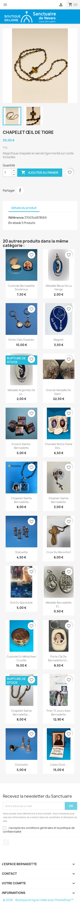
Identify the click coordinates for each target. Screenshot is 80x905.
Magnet (59, 339)
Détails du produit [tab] (24, 208)
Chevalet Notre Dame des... (58, 446)
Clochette (21, 764)
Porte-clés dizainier (21, 339)
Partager (20, 190)
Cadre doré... (58, 764)
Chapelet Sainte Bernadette (21, 500)
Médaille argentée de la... (21, 392)
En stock (14, 223)
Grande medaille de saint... (58, 392)
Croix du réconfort (58, 552)
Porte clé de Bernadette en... (58, 658)
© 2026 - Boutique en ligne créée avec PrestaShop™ (38, 900)
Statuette (21, 552)
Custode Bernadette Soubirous (21, 287)
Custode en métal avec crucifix (21, 658)
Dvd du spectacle (21, 602)
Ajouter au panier (39, 172)
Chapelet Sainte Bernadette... (21, 712)
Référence (16, 217)
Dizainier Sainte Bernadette (59, 500)
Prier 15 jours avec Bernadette (59, 712)
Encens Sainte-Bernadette (21, 446)
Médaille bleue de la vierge (59, 287)
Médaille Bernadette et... (59, 604)
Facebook (6, 842)
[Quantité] (7, 172)
